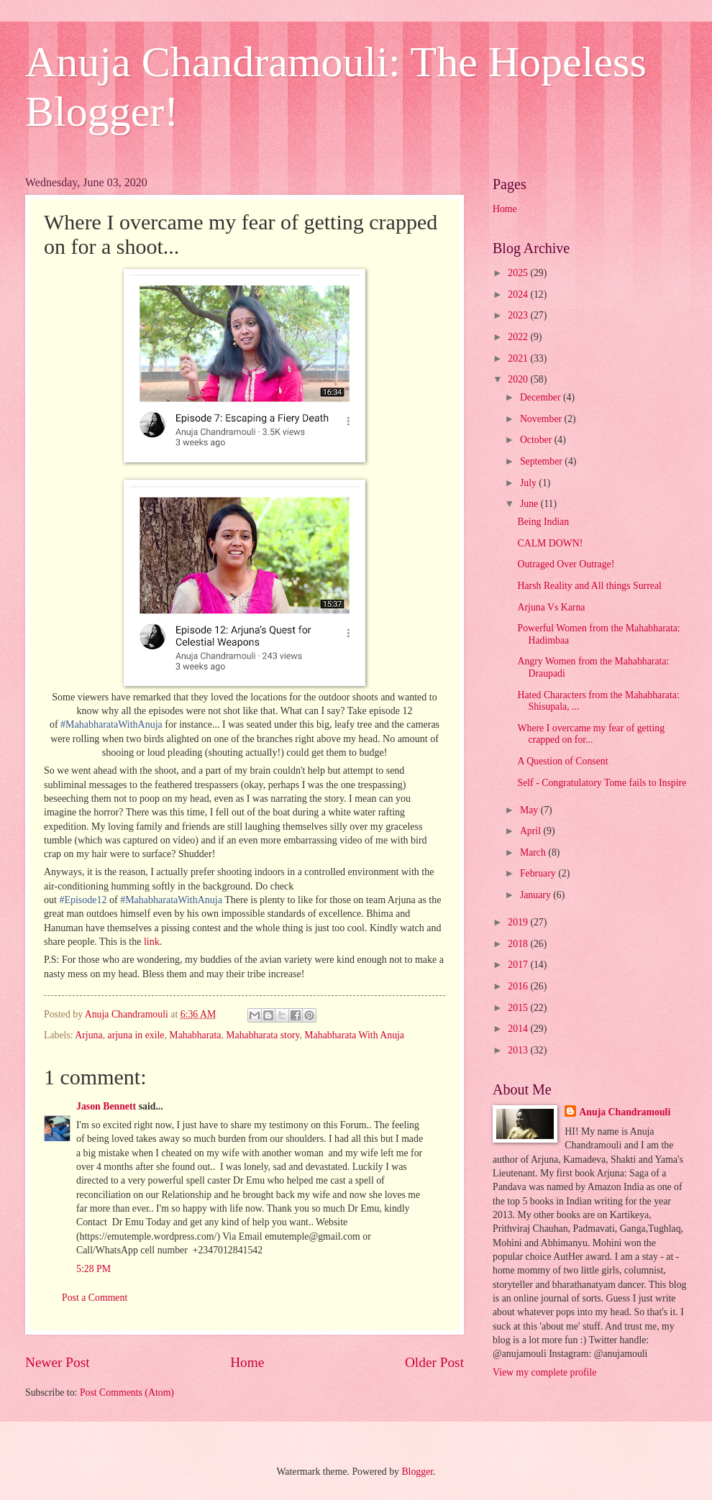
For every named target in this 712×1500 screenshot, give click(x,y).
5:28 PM (93, 1268)
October (537, 439)
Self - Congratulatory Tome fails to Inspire (601, 782)
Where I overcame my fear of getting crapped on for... (591, 734)
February (539, 873)
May (530, 810)
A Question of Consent (562, 761)
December (541, 397)
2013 (519, 1050)
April (532, 831)
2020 (519, 379)
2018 (519, 943)
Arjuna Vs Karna (551, 607)
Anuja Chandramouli (624, 1112)
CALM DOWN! (550, 543)
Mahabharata (195, 1035)
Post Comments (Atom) (127, 1392)
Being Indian (543, 521)
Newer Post (57, 1362)
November (542, 418)
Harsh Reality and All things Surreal (589, 585)
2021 (519, 358)
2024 (519, 294)
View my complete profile (544, 1372)
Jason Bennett (106, 1106)
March (534, 852)
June (530, 503)
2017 (519, 964)
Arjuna (88, 1035)
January (536, 895)
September (542, 461)
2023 (519, 315)
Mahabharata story (262, 1035)
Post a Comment (94, 1297)
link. (153, 941)
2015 (519, 1007)
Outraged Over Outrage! (565, 564)
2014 (519, 1028)
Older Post (434, 1362)
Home (247, 1362)
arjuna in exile (136, 1035)
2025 (519, 272)
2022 (519, 336)
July (529, 482)
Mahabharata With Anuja (354, 1035)
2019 (519, 922)
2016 (519, 986)
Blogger (417, 1471)
